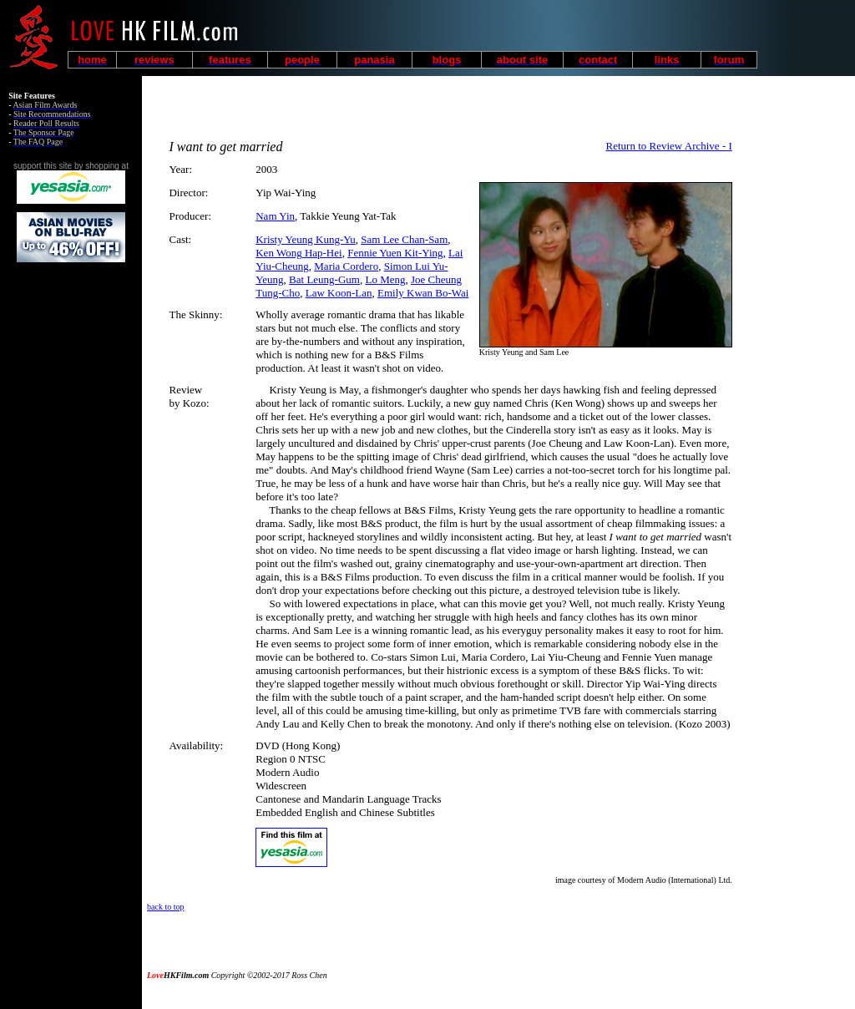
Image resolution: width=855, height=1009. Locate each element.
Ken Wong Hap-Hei (298, 252)
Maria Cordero (346, 266)
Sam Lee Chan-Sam (404, 239)
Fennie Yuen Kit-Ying (395, 252)
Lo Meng (385, 279)
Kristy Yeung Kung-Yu (305, 239)
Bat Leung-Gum (324, 279)
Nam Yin (275, 216)
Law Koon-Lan (339, 292)
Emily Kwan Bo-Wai (422, 292)
